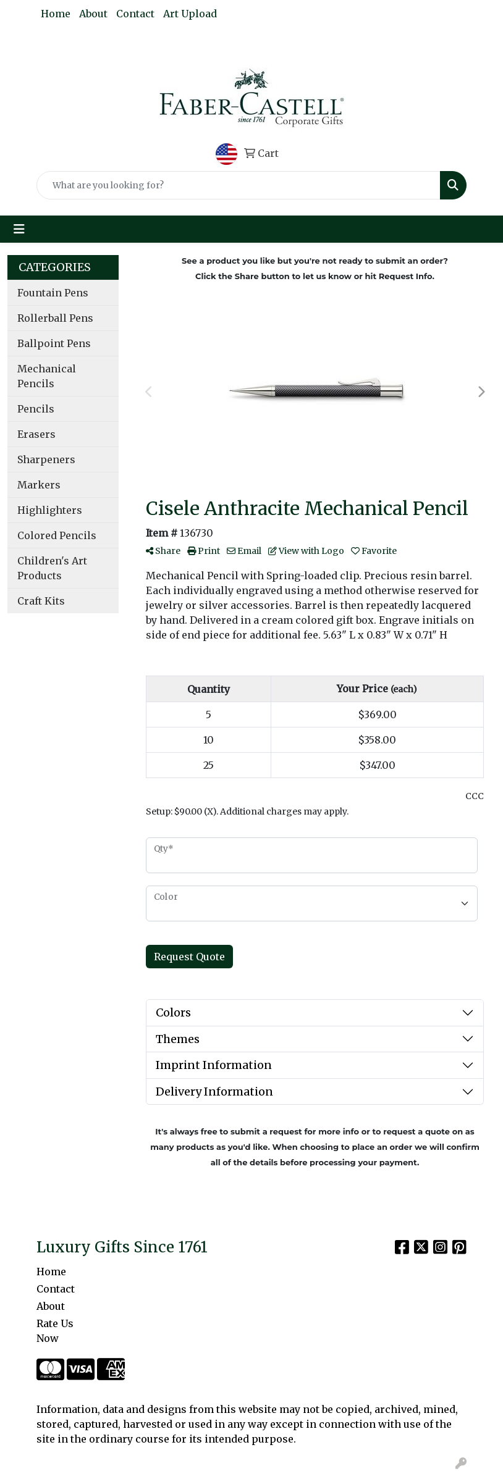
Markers (39, 485)
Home (55, 13)
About (93, 13)
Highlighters (49, 510)
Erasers (36, 434)
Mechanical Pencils (46, 376)
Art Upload (190, 13)
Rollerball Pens (55, 318)
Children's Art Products (52, 568)
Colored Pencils (56, 535)
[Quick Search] (238, 185)
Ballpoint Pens (54, 343)
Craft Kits (41, 601)
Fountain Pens (52, 293)
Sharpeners (46, 459)
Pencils (35, 409)
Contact (135, 13)
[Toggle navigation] (19, 229)
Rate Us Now (55, 1330)
